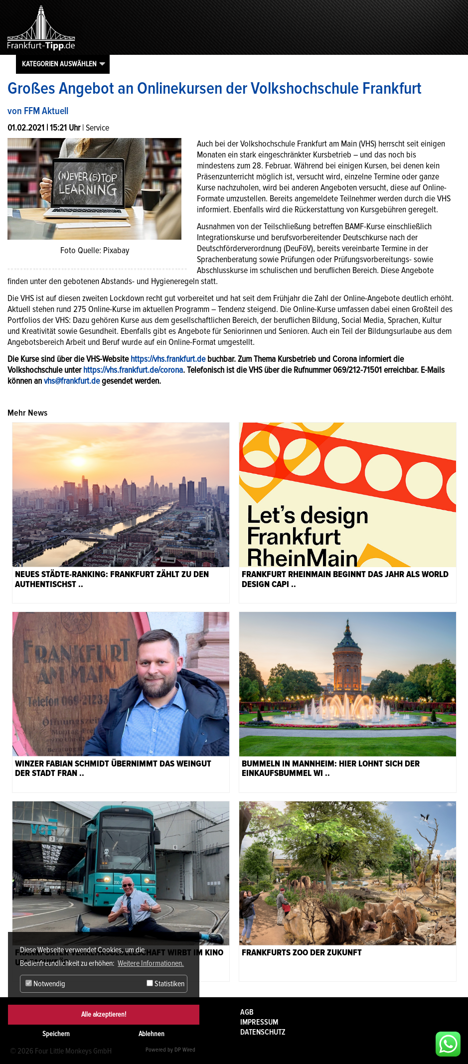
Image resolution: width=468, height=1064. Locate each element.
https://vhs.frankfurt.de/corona (133, 369)
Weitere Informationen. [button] (151, 963)
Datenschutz (263, 1032)
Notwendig (45, 984)
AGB (247, 1012)
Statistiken (165, 984)
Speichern (56, 1034)
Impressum (259, 1022)
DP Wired (184, 1050)
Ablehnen (151, 1034)
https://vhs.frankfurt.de (168, 358)
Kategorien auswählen (59, 63)
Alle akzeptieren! (103, 1014)
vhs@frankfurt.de (72, 380)
